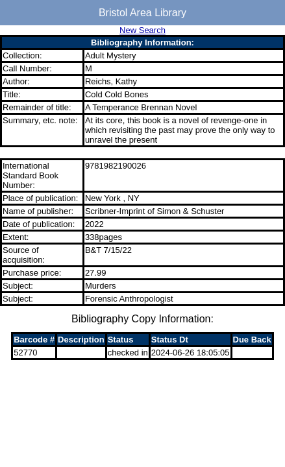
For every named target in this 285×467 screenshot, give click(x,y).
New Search (142, 30)
